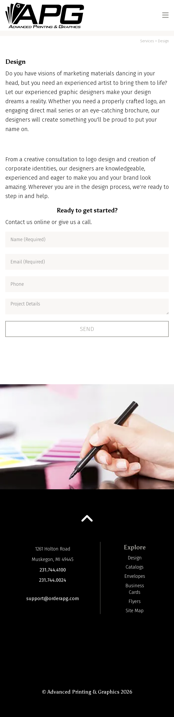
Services (147, 41)
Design (135, 558)
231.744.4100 (53, 570)
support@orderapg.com (52, 598)
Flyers (135, 601)
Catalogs (135, 567)
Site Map (135, 611)
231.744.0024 (52, 580)
